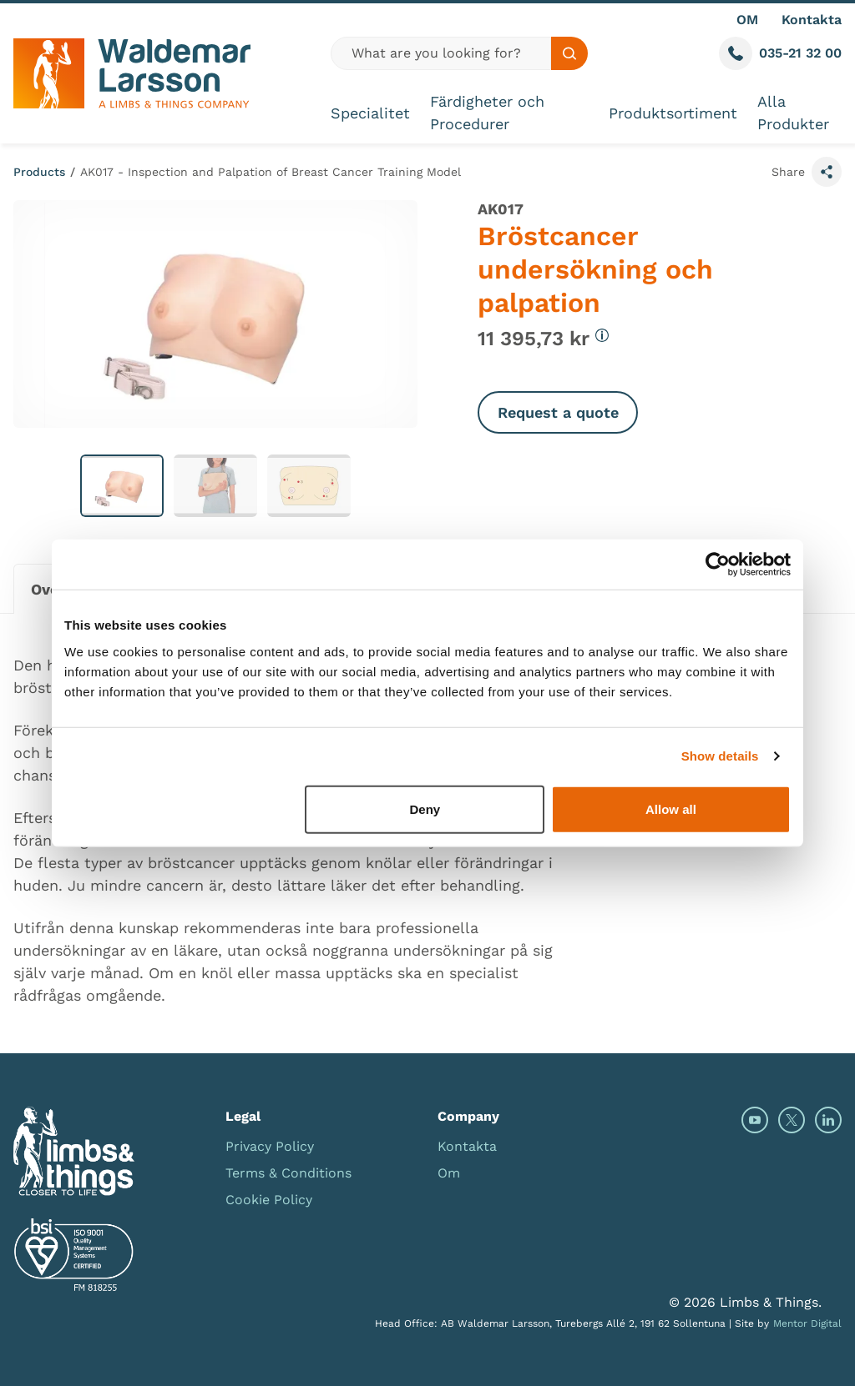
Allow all (670, 808)
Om (449, 1173)
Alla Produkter (793, 113)
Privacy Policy (269, 1146)
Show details (720, 756)
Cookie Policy (268, 1200)
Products (39, 171)
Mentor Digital (807, 1323)
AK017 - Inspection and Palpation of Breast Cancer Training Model (270, 171)
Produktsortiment (673, 113)
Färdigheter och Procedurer (487, 113)
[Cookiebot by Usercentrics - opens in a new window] (718, 564)
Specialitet (370, 113)
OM (747, 20)
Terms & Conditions (288, 1173)
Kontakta (812, 20)
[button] (122, 485)
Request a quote (558, 412)
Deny (425, 808)
